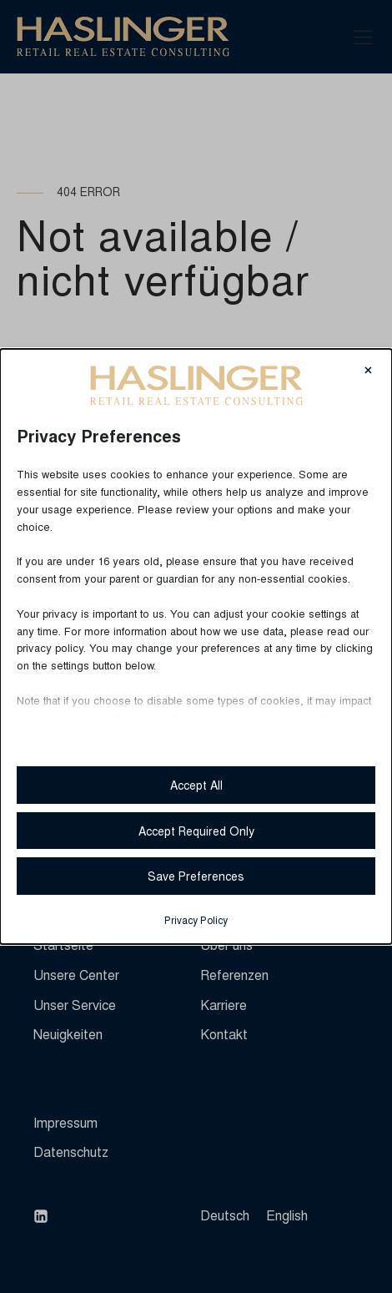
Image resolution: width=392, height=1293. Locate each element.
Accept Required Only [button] (196, 830)
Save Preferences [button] (196, 875)
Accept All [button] (196, 784)
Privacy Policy (196, 919)
